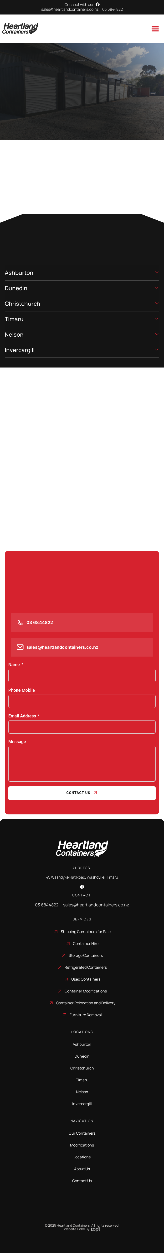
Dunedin (82, 1056)
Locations (82, 1157)
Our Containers (82, 1133)
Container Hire (85, 943)
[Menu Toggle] (155, 29)
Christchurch (82, 1068)
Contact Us (78, 793)
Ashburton (82, 1044)
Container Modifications (86, 991)
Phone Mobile (21, 690)
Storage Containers (86, 955)
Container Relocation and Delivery (85, 1003)
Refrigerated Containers (86, 967)
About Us (82, 1168)
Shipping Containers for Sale (86, 931)
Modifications (82, 1145)
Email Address (22, 715)
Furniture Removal (86, 1014)
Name (14, 664)
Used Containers (85, 979)
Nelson (82, 1091)
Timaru (82, 1080)
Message (17, 741)
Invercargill (82, 1103)
